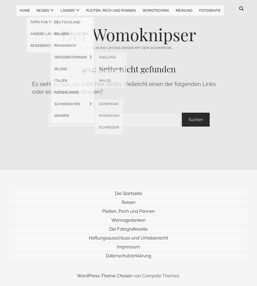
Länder (68, 11)
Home (25, 11)
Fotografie (210, 11)
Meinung (184, 11)
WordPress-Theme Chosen (104, 275)
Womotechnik (156, 11)
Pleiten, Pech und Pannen (111, 11)
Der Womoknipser (128, 34)
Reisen (43, 11)
